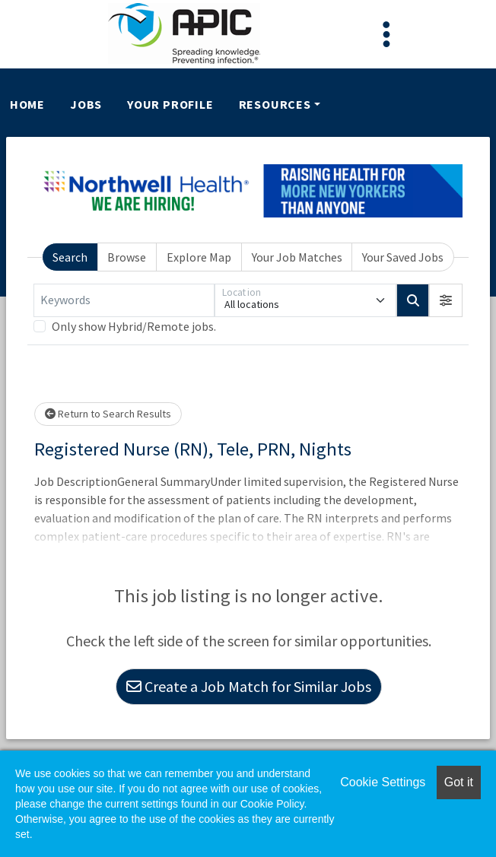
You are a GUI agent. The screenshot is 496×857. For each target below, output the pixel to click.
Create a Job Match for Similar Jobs (248, 686)
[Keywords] (124, 300)
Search (69, 257)
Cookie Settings (382, 782)
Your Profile (170, 104)
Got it (458, 782)
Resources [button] (275, 104)
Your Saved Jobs (403, 257)
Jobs (86, 104)
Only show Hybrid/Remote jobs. (134, 326)
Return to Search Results (108, 414)
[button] (446, 300)
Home (27, 104)
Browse (126, 257)
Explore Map (199, 257)
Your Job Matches (297, 257)
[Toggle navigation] (386, 34)
